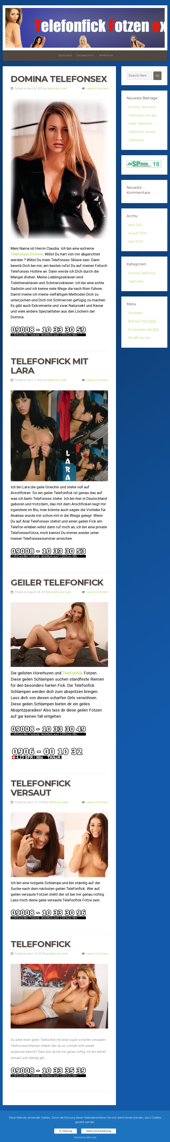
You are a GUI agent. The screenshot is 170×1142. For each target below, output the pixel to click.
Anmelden (135, 313)
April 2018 (135, 242)
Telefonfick (72, 673)
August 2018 (137, 233)
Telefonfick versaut (40, 788)
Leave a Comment (97, 88)
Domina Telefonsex (59, 79)
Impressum (106, 55)
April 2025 (135, 225)
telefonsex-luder (57, 88)
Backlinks (65, 55)
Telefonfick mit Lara (49, 366)
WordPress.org (139, 338)
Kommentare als (143, 330)
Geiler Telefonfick (57, 582)
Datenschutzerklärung (98, 1131)
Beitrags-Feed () (142, 321)
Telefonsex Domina (27, 254)
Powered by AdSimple (85, 1137)
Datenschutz (85, 55)
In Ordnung (65, 1131)
